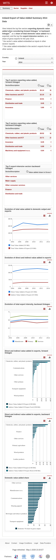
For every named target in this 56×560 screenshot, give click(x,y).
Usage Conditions (25, 543)
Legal (36, 543)
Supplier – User (26, 8)
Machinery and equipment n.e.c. (17, 150)
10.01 (42, 99)
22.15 (42, 94)
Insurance (9, 107)
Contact (14, 543)
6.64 (42, 150)
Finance (8, 99)
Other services (11, 176)
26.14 (42, 90)
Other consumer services (15, 185)
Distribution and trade (13, 103)
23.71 (42, 138)
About (7, 543)
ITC (17, 556)
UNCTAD (25, 556)
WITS (6, 2)
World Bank (49, 556)
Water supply (10, 181)
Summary (6, 8)
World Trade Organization (41, 556)
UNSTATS (33, 556)
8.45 (42, 103)
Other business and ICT (14, 94)
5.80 (42, 107)
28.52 (42, 133)
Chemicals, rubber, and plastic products (21, 90)
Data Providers (45, 543)
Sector (16, 8)
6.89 (42, 146)
